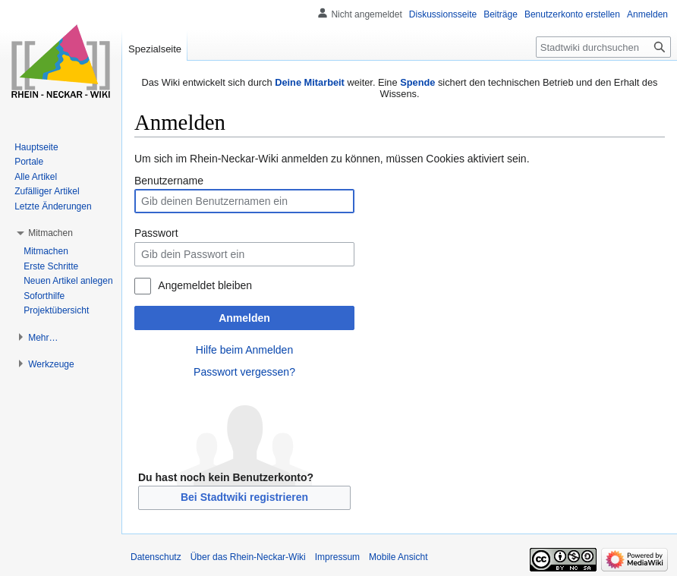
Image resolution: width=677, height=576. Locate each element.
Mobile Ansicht (398, 557)
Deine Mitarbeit (310, 82)
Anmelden (244, 318)
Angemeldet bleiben (205, 285)
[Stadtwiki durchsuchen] (603, 47)
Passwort (156, 233)
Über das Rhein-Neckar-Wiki (248, 557)
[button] (50, 233)
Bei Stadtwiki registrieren (244, 497)
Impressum (337, 557)
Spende (417, 82)
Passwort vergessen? (244, 372)
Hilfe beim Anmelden (244, 350)
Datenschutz (156, 557)
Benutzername (168, 181)
